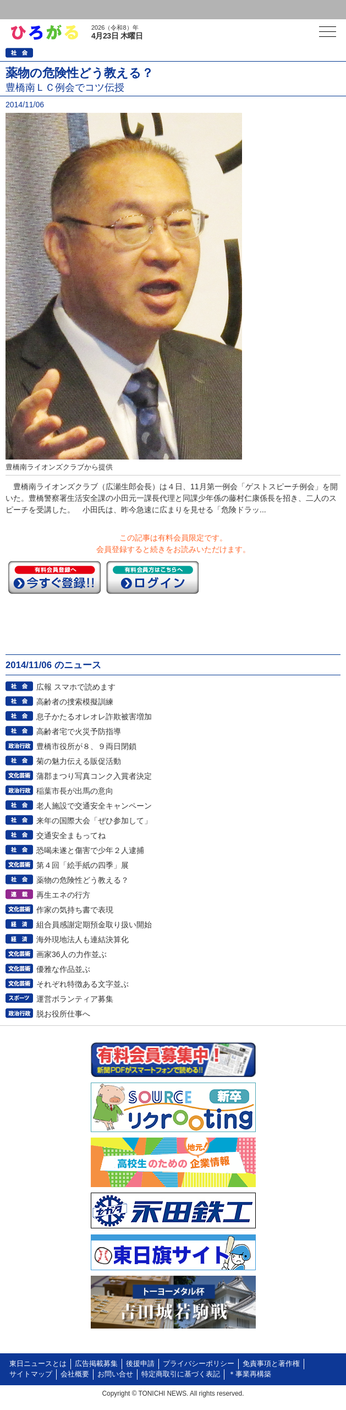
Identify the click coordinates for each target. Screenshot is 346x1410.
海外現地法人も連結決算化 (82, 939)
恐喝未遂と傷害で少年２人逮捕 (90, 850)
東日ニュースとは (38, 1364)
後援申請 (140, 1364)
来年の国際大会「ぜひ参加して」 (94, 820)
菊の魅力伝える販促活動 (78, 761)
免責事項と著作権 (271, 1364)
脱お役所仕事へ (63, 1013)
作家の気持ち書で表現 (74, 909)
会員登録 (85, 9)
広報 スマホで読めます (76, 686)
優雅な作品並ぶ (63, 969)
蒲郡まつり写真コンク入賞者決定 (94, 776)
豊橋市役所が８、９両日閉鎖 (86, 746)
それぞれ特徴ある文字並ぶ (82, 984)
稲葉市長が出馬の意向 (74, 790)
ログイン (31, 9)
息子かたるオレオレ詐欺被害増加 (94, 716)
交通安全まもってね (71, 835)
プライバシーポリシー (198, 1364)
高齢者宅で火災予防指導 (78, 731)
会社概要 (75, 1374)
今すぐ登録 (54, 577)
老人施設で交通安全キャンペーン (94, 805)
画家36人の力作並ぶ (71, 954)
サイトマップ (30, 1374)
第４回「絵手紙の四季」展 (82, 865)
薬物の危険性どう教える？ (82, 880)
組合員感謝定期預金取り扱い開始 (94, 924)
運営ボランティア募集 (74, 998)
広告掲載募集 (96, 1364)
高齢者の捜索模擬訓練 (74, 701)
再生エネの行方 (63, 894)
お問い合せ (115, 1374)
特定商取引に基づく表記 (180, 1374)
